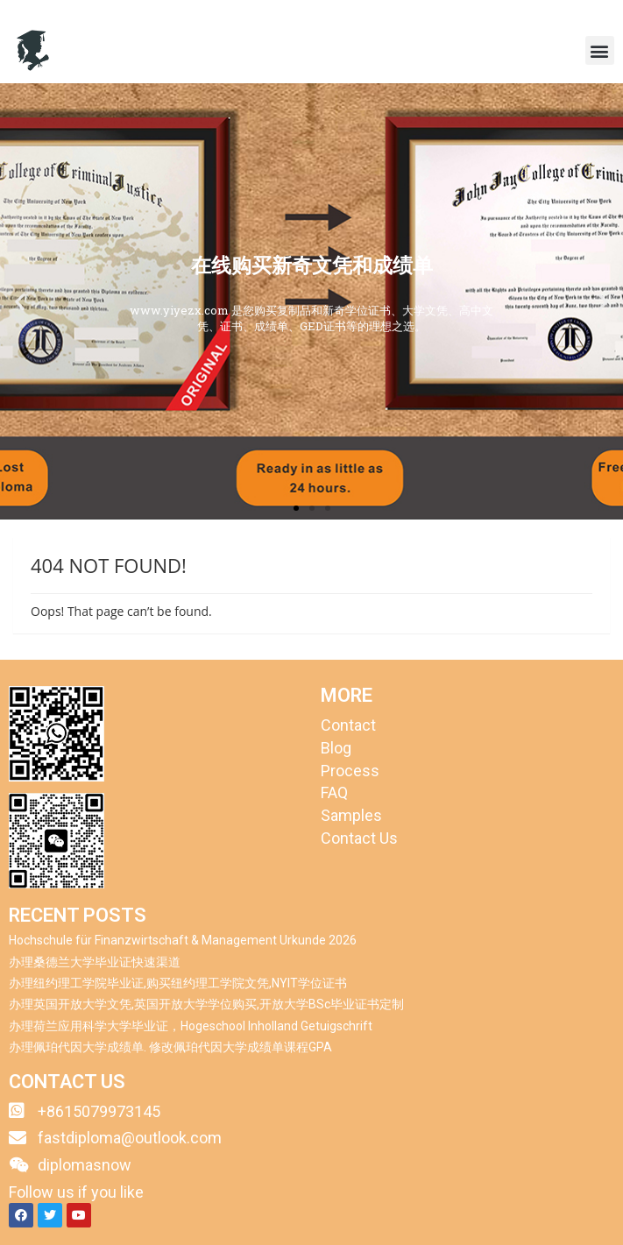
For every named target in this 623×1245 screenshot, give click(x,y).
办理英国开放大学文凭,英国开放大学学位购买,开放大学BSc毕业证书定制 (206, 1004)
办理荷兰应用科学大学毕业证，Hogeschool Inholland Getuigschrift (190, 1026)
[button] (599, 50)
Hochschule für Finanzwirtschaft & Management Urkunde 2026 (183, 940)
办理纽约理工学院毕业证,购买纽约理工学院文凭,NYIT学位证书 (178, 983)
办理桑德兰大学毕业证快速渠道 (95, 962)
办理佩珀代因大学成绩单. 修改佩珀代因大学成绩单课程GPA (170, 1047)
